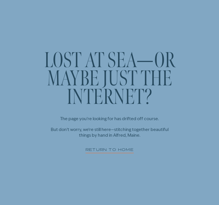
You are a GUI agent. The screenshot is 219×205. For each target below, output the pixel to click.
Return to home (110, 149)
